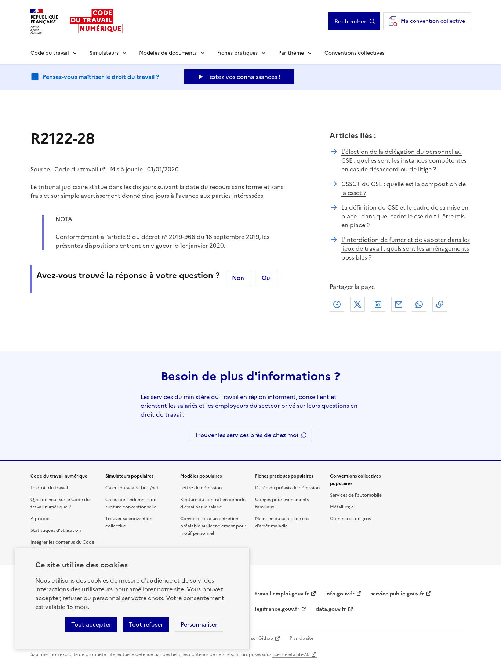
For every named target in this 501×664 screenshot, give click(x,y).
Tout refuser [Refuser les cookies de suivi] (146, 624)
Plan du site (301, 638)
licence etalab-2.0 (290, 654)
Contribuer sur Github (249, 638)
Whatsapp (419, 304)
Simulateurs (104, 53)
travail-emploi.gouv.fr (282, 594)
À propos (40, 518)
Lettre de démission (201, 488)
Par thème (291, 53)
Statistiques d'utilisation (55, 530)
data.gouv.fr (331, 609)
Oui (267, 277)
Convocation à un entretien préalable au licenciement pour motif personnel (213, 526)
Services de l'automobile (356, 495)
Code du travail (49, 53)
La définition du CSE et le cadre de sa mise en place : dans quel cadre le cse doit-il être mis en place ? (404, 216)
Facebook (337, 304)
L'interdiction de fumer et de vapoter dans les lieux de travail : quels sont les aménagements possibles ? (405, 248)
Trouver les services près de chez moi (246, 435)
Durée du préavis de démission (287, 488)
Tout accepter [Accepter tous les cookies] (91, 624)
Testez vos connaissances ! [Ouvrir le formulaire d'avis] (243, 76)
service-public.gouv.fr (397, 594)
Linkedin (378, 304)
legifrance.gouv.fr (277, 609)
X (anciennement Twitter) (357, 304)
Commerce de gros (350, 518)
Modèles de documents (168, 53)
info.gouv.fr (340, 594)
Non (238, 277)
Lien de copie (439, 304)
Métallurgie (342, 507)
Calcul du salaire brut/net (132, 488)
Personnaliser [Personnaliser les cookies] (199, 624)
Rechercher (350, 21)
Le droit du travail (49, 488)
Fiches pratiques (237, 53)
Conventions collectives (354, 53)
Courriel (398, 304)
